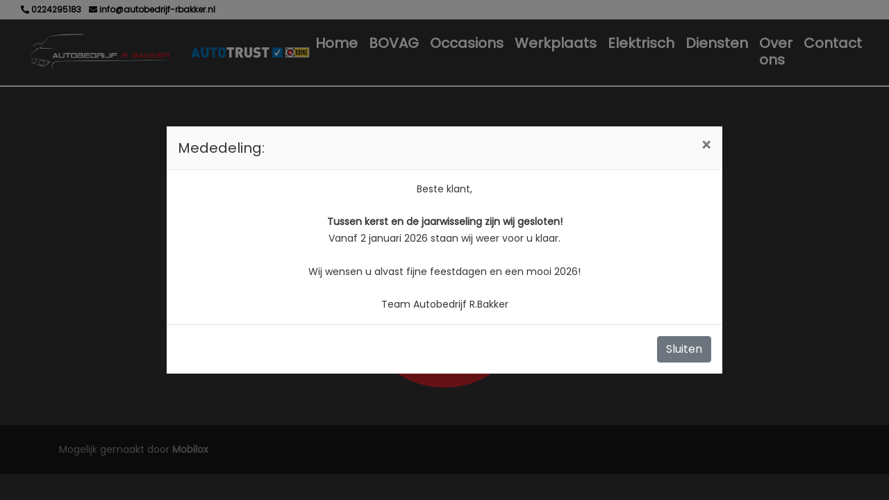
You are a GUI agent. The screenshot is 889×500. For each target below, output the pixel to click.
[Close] (706, 145)
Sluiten (684, 349)
